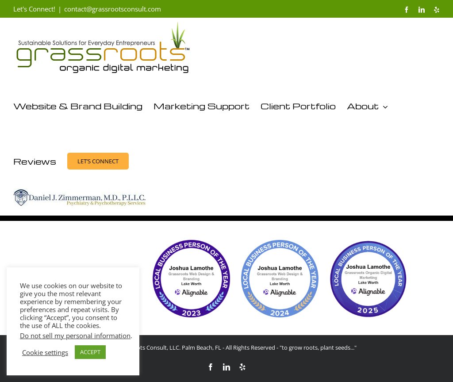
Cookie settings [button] (45, 352)
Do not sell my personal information (75, 335)
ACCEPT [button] (90, 352)
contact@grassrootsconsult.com (112, 8)
